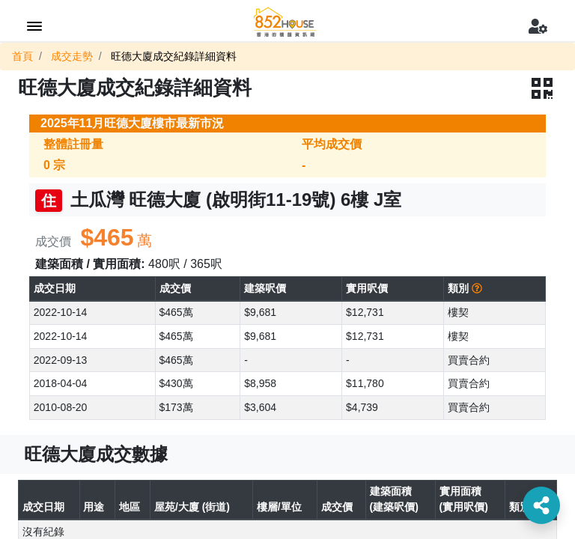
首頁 (22, 56)
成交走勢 (72, 56)
